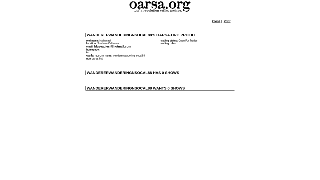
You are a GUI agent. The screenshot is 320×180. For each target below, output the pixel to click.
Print (227, 21)
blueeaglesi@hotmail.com (112, 46)
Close (216, 21)
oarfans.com (95, 55)
